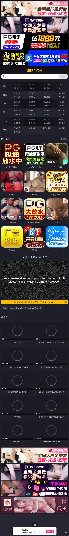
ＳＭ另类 (61, 97)
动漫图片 (61, 111)
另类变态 (61, 106)
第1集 (4, 308)
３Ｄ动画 (61, 93)
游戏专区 (61, 84)
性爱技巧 (61, 123)
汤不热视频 (47, 128)
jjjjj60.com (34, 71)
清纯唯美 (32, 114)
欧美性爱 (61, 102)
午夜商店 (17, 128)
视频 (5, 95)
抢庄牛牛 (61, 88)
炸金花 (32, 88)
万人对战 (47, 84)
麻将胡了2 (17, 88)
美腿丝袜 (17, 114)
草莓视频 (32, 128)
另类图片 (61, 114)
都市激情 (17, 119)
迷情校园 (17, 123)
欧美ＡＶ (47, 93)
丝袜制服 (32, 97)
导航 (5, 129)
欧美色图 (47, 111)
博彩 (5, 86)
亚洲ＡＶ (17, 93)
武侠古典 (61, 119)
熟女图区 (47, 114)
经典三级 (32, 106)
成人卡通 (47, 102)
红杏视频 (61, 128)
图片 (5, 112)
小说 (5, 121)
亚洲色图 (32, 111)
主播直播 (47, 97)
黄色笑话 (47, 123)
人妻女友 (47, 119)
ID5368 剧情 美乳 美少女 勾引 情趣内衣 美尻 (26, 308)
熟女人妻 (17, 97)
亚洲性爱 (17, 102)
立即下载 (50, 531)
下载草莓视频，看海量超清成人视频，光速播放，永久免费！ (40, 302)
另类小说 (32, 123)
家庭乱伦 (32, 119)
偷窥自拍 (17, 111)
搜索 (63, 76)
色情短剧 (17, 132)
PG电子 (17, 84)
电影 (5, 103)
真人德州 (32, 84)
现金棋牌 (47, 88)
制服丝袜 (17, 106)
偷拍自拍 (32, 102)
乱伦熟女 (47, 106)
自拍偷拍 (32, 93)
